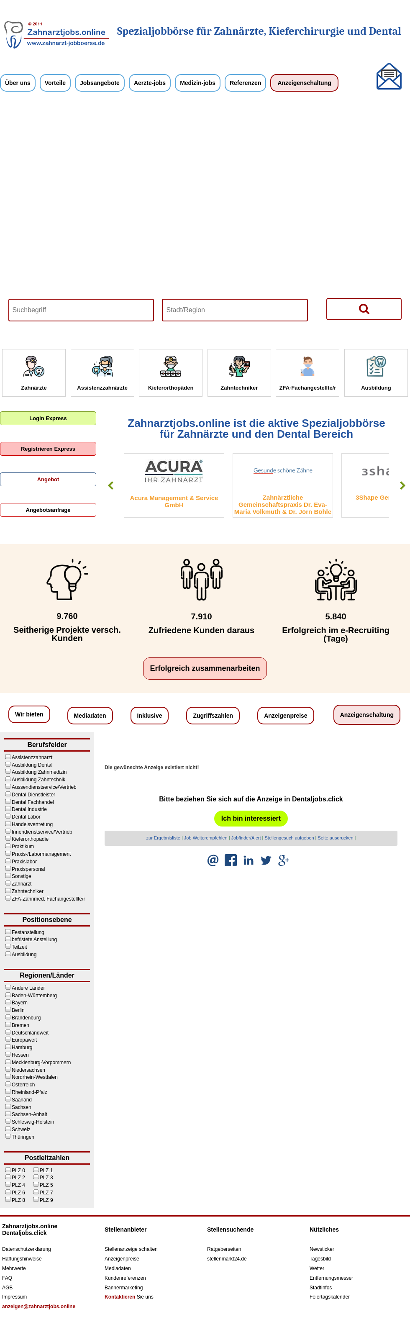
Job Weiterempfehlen (206, 837)
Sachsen (21, 1107)
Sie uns (129, 1297)
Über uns (18, 83)
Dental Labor (26, 817)
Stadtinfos (321, 1288)
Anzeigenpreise (285, 715)
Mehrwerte (14, 1268)
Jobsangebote (100, 83)
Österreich (23, 1085)
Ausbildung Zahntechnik (38, 780)
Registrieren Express (48, 449)
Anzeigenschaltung (304, 83)
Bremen (20, 1025)
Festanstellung (28, 932)
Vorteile (55, 83)
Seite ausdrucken (336, 837)
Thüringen (23, 1137)
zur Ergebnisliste (163, 837)
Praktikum (23, 847)
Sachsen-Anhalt (29, 1114)
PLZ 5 (46, 1185)
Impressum (14, 1297)
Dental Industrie (29, 809)
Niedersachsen (28, 1070)
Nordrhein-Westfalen (35, 1077)
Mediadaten (90, 715)
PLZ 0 (18, 1170)
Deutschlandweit (30, 1033)
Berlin (18, 1010)
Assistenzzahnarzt (32, 757)
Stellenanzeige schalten (131, 1249)
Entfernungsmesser (331, 1278)
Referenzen (245, 83)
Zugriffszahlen (213, 715)
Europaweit (24, 1040)
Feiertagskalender (330, 1297)
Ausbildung (24, 954)
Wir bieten (29, 714)
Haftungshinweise (22, 1259)
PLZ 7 (46, 1193)
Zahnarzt (21, 884)
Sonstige (21, 876)
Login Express (48, 418)
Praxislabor (24, 862)
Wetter (317, 1268)
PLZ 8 (18, 1200)
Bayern (20, 1003)
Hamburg (22, 1047)
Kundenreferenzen (125, 1278)
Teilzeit (19, 947)
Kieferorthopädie (30, 839)
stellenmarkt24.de (227, 1259)
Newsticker (322, 1249)
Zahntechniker (28, 891)
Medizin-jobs (197, 83)
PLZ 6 (18, 1193)
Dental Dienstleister (33, 795)
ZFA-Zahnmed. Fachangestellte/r (48, 899)
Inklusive (149, 715)
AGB (7, 1288)
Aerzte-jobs (150, 83)
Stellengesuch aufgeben (289, 837)
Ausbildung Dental (32, 765)
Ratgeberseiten (224, 1249)
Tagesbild (320, 1259)
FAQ (7, 1278)
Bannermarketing (124, 1288)
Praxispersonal (28, 869)
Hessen (20, 1055)
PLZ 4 (18, 1185)
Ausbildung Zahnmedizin (39, 772)
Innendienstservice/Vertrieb (42, 832)
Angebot (48, 479)
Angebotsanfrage (48, 510)
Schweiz (21, 1129)
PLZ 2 (18, 1178)
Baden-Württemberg (34, 996)
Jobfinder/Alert (246, 837)
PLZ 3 (46, 1178)
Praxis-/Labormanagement (41, 854)
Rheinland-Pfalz (29, 1092)
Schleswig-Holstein (33, 1122)
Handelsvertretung (32, 824)
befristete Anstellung (34, 939)
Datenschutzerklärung (26, 1249)
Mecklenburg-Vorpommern (41, 1062)
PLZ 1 (46, 1170)
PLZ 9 (46, 1200)
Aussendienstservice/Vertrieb (44, 787)
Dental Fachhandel (33, 802)
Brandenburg (26, 1018)
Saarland (22, 1100)
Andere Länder (28, 988)
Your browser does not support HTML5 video (205, 219)
